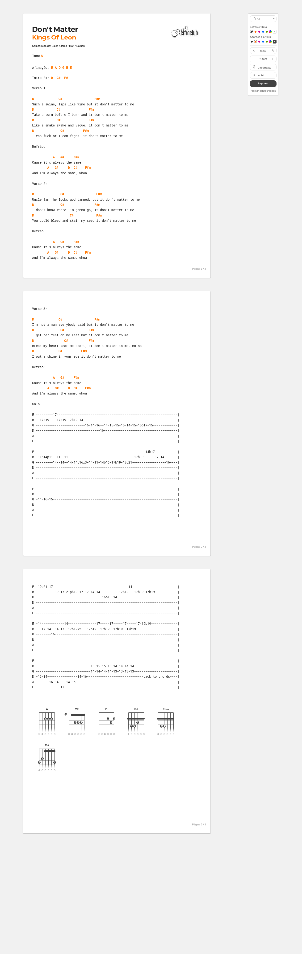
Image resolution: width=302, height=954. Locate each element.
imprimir (263, 83)
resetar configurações (263, 90)
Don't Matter (55, 29)
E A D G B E (61, 67)
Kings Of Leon (54, 37)
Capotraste (264, 67)
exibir (261, 75)
